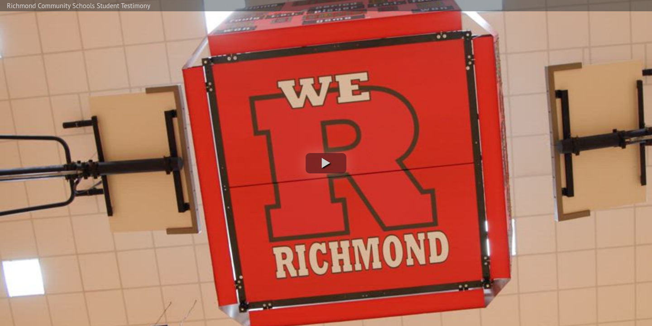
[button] (326, 163)
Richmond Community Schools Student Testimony (78, 5)
